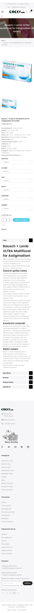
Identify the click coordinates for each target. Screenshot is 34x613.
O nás (19, 610)
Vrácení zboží (5, 515)
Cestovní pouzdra (7, 490)
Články (3, 502)
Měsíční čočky (5, 464)
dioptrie (4, 158)
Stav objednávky (6, 537)
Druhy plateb (5, 544)
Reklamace (4, 518)
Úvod (2, 40)
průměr (4, 205)
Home (9, 610)
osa (2, 177)
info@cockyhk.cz (9, 420)
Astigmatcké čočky (7, 470)
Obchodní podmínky (7, 512)
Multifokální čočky (7, 474)
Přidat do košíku (21, 220)
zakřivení (4, 195)
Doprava (4, 541)
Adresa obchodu (6, 554)
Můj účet (4, 534)
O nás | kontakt (6, 506)
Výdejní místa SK (6, 550)
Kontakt (24, 610)
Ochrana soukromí (7, 522)
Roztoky (3, 477)
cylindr (4, 168)
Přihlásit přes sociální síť (19, 7)
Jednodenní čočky (7, 461)
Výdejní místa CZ (6, 547)
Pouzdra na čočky (7, 486)
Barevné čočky (6, 467)
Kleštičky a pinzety (7, 483)
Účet (9, 7)
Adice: (3, 186)
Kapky (3, 480)
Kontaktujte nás (6, 509)
